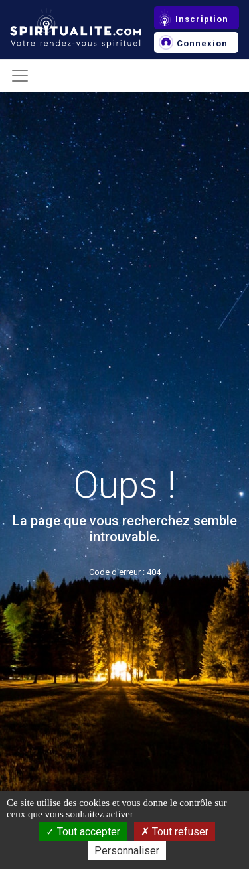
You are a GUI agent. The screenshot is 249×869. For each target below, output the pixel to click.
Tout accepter (83, 831)
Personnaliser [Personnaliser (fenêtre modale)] (126, 850)
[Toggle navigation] (20, 76)
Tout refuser (174, 831)
